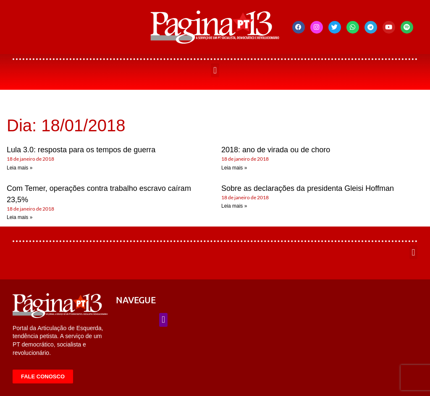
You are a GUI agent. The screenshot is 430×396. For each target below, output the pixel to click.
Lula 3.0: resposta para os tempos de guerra (81, 150)
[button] (215, 70)
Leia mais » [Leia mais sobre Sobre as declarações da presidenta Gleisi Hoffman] (234, 206)
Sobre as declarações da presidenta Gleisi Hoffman (307, 188)
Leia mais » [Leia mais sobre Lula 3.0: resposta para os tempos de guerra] (19, 168)
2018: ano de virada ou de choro (275, 150)
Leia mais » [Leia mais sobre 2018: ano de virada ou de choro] (234, 168)
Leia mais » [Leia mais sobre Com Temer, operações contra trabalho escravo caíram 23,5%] (19, 217)
